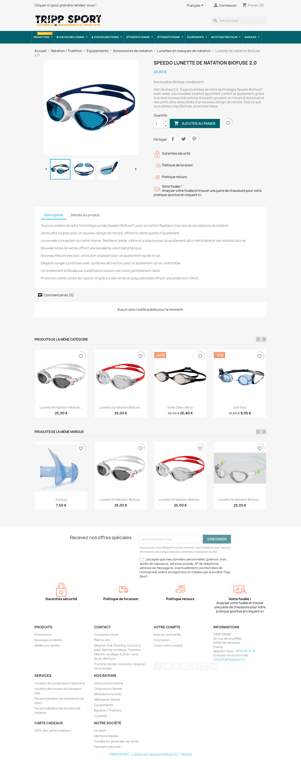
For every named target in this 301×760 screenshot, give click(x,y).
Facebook (158, 666)
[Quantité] (159, 123)
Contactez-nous (106, 635)
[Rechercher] (239, 21)
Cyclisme (100, 716)
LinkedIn (213, 666)
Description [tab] (53, 215)
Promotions (42, 635)
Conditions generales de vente (116, 741)
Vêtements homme (107, 694)
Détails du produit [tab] (85, 215)
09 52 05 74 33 (245, 651)
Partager (173, 139)
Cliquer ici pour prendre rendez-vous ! (65, 5)
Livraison (100, 730)
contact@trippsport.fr (229, 659)
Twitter (167, 666)
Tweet (183, 139)
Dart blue (239, 407)
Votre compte (167, 627)
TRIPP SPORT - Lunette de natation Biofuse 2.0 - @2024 (150, 754)
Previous (258, 339)
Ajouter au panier (195, 123)
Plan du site (102, 640)
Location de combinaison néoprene (59, 683)
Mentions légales (106, 736)
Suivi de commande (167, 635)
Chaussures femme (108, 689)
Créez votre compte (168, 645)
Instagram (204, 666)
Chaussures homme (108, 683)
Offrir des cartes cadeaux (52, 730)
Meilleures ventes (47, 645)
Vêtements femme (107, 699)
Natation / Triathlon (108, 710)
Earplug (61, 500)
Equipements (103, 705)
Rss (176, 666)
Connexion (162, 640)
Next (264, 339)
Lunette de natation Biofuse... (61, 407)
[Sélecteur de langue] (196, 5)
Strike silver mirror (180, 407)
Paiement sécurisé (107, 747)
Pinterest (194, 139)
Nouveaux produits (48, 640)
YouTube (186, 666)
